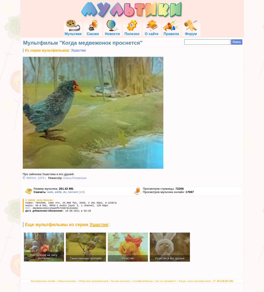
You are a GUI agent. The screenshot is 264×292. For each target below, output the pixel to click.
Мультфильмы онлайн (43, 281)
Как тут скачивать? (165, 281)
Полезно (132, 32)
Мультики (72, 32)
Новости (112, 32)
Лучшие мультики (120, 281)
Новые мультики (67, 281)
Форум (191, 32)
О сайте (151, 32)
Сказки (93, 32)
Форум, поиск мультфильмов (195, 281)
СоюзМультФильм (143, 281)
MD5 (27, 208)
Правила (171, 32)
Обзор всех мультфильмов (93, 281)
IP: (223, 281)
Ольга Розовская (74, 178)
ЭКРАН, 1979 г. (36, 178)
